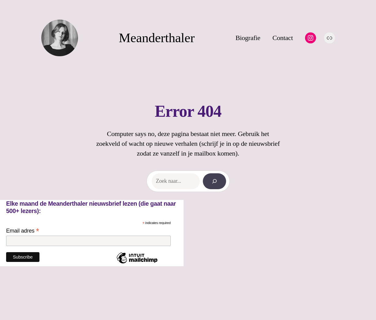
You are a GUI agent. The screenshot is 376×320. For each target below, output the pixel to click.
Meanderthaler (157, 38)
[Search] (214, 181)
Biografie (248, 38)
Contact (282, 38)
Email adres (22, 231)
